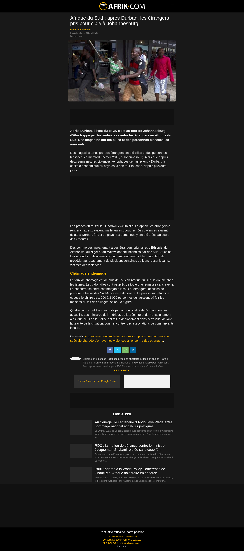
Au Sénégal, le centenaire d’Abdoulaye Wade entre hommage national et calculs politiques (133, 424)
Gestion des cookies (132, 543)
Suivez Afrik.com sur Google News (97, 381)
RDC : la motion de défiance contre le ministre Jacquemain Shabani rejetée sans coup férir (130, 448)
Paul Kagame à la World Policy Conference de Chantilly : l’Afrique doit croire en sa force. (130, 471)
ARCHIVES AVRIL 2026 (113, 543)
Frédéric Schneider (80, 29)
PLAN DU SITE (131, 537)
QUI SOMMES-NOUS (112, 540)
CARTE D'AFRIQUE (114, 537)
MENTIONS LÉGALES (131, 540)
